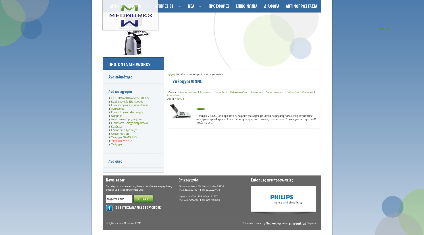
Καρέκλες (116, 126)
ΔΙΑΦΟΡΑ (271, 6)
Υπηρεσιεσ (167, 7)
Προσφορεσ (219, 6)
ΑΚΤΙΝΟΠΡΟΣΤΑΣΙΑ (301, 6)
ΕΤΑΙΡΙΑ (137, 7)
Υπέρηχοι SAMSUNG (124, 137)
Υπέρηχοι (116, 144)
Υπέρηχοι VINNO (121, 140)
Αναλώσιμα (118, 108)
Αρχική (171, 74)
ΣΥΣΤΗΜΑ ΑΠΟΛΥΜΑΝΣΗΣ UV (130, 98)
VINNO (200, 109)
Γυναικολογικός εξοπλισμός (127, 112)
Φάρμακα (116, 116)
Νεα (193, 7)
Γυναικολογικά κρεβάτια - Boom (129, 105)
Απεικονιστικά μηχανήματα (127, 119)
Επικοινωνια (247, 6)
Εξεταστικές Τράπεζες (124, 130)
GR (381, 29)
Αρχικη (116, 6)
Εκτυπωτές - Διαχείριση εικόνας (129, 123)
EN (387, 29)
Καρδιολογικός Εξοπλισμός (127, 101)
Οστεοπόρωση (120, 133)
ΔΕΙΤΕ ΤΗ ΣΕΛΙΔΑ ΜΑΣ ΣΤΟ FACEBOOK (138, 208)
